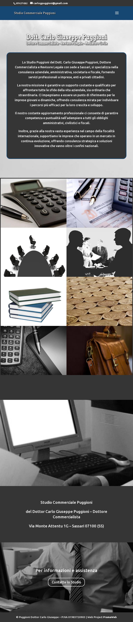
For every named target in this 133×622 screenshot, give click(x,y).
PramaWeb (110, 617)
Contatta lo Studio (66, 582)
